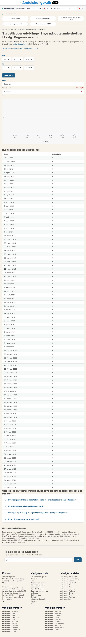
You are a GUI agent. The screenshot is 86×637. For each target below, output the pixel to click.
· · (28, 8)
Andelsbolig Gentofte (53, 625)
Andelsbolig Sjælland (53, 629)
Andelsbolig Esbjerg (67, 593)
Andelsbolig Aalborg (67, 591)
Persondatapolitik (37, 585)
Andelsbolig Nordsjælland (54, 627)
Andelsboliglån (65, 599)
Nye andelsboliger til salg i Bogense (31, 29)
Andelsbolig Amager (67, 587)
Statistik (34, 597)
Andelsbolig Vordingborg (54, 623)
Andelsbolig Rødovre (10, 625)
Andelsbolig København (68, 577)
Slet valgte (80, 88)
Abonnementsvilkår (38, 583)
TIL (3, 64)
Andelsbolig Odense (67, 581)
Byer (4, 80)
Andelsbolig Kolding (9, 613)
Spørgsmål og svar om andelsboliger (39, 592)
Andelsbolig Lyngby (9, 623)
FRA (3, 56)
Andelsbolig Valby (9, 631)
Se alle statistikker (9, 29)
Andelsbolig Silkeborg (10, 617)
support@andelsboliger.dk (18, 44)
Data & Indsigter (37, 589)
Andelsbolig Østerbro (53, 611)
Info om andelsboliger (39, 599)
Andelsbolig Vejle (8, 619)
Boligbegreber (36, 595)
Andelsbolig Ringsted (53, 615)
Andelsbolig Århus (66, 585)
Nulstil (3, 95)
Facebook (3, 601)
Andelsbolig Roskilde (67, 597)
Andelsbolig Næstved (68, 583)
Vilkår (33, 581)
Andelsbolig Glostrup (10, 611)
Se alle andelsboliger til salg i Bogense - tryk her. (20, 48)
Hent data (8, 75)
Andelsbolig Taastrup (53, 619)
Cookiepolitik (36, 587)
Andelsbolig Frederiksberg (69, 579)
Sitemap (34, 601)
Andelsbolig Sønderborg (11, 629)
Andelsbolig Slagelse (10, 627)
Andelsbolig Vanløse (52, 621)
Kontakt (34, 579)
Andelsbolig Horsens (67, 589)
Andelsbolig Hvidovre (10, 621)
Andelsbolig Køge (8, 615)
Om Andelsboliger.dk (39, 577)
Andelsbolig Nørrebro (53, 613)
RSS (32, 603)
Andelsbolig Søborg (52, 617)
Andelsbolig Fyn (66, 595)
